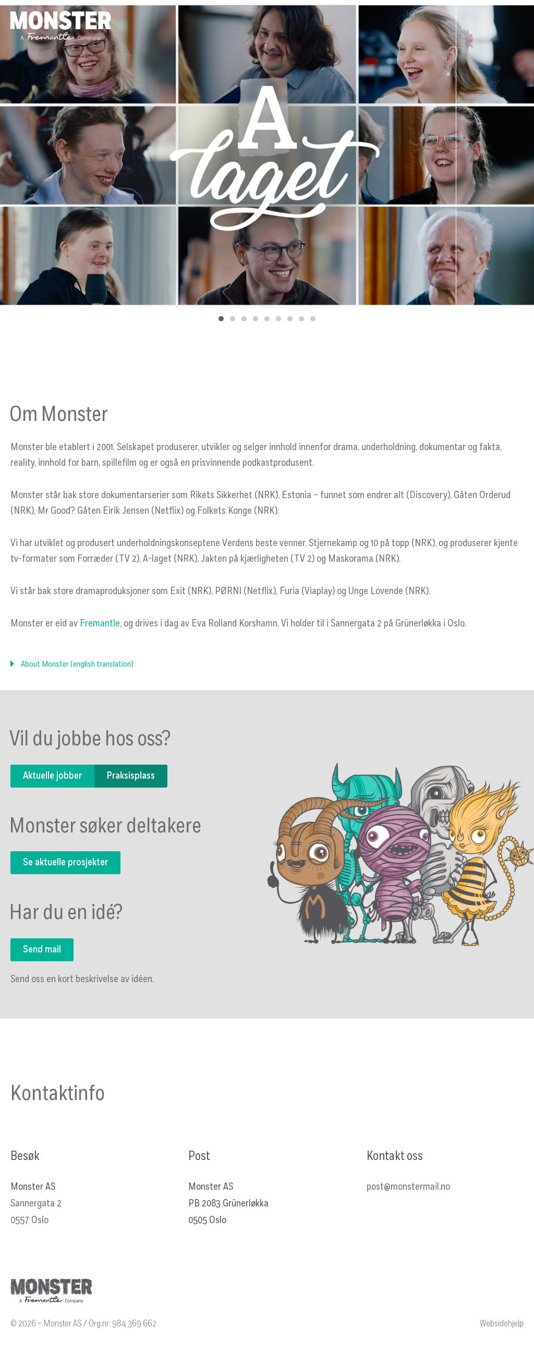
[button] (267, 669)
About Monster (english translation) (77, 664)
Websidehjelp (502, 1324)
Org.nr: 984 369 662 (122, 1324)
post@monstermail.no (408, 1187)
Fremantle (100, 624)
